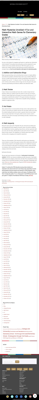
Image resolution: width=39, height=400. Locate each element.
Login (8, 369)
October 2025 (6, 203)
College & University (23, 377)
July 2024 (5, 234)
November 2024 (7, 226)
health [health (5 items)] (21, 338)
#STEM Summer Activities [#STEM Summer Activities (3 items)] (13, 329)
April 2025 (6, 215)
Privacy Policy (22, 389)
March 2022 (6, 288)
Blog (9, 180)
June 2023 (6, 261)
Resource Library (22, 380)
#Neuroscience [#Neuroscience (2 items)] (5, 329)
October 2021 (6, 298)
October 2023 (6, 252)
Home (3, 24)
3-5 (6, 24)
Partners (21, 384)
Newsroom (6, 316)
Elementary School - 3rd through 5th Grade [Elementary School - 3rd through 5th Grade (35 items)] (15, 334)
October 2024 (6, 228)
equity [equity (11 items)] (29, 336)
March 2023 (6, 265)
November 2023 (7, 250)
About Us (3, 372)
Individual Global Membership (7, 389)
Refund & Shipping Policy (23, 388)
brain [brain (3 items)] (21, 329)
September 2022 (7, 275)
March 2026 (6, 193)
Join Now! (19, 369)
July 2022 (5, 279)
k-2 (4, 312)
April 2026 (6, 190)
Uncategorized (6, 322)
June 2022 (6, 281)
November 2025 (7, 201)
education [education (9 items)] (30, 331)
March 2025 (6, 217)
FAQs (3, 390)
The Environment (7, 320)
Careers (3, 377)
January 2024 (6, 246)
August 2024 (6, 232)
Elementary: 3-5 (11, 354)
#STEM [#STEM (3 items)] (8, 329)
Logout (13, 369)
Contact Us (8, 351)
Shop (31, 369)
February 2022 (6, 290)
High (24, 354)
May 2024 (5, 238)
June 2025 (6, 211)
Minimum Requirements (6, 375)
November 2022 (7, 271)
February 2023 (6, 267)
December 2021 (7, 294)
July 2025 (5, 209)
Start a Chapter (4, 388)
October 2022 (6, 273)
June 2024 (6, 236)
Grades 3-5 (21, 373)
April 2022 (6, 286)
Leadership (4, 376)
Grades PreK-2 (22, 372)
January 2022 (6, 292)
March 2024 (6, 242)
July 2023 (5, 259)
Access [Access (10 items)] (18, 329)
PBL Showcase (22, 381)
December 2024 (7, 224)
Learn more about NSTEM (11, 347)
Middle (17, 354)
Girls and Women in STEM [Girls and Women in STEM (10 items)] (14, 338)
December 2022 (7, 269)
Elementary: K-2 (3, 354)
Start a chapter (9, 349)
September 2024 (7, 230)
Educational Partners (23, 385)
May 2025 (5, 213)
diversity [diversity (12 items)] (26, 331)
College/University (7, 308)
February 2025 (6, 219)
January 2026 (6, 197)
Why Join (3, 373)
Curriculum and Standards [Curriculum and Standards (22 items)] (17, 331)
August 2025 (6, 207)
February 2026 (6, 195)
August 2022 (6, 277)
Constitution (4, 393)
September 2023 (7, 255)
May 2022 (5, 284)
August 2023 (6, 257)
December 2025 (7, 199)
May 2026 (5, 188)
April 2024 (6, 240)
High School (6, 310)
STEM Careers (6, 318)
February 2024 (6, 244)
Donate (25, 369)
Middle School (6, 314)
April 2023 (6, 263)
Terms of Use (21, 390)
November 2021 (7, 296)
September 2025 (7, 205)
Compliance (21, 391)
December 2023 (7, 248)
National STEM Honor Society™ (19, 4)
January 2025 (6, 221)
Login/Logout (4, 380)
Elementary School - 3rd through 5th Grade (15, 181)
